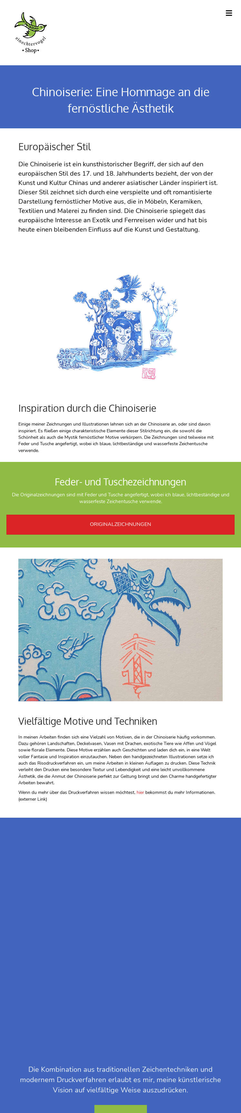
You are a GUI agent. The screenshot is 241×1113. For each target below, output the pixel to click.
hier (140, 792)
